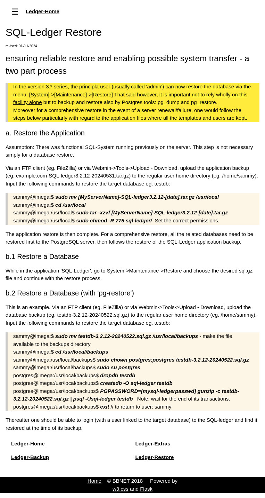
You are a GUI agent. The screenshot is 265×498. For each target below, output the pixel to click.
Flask (146, 489)
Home (94, 481)
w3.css (121, 489)
